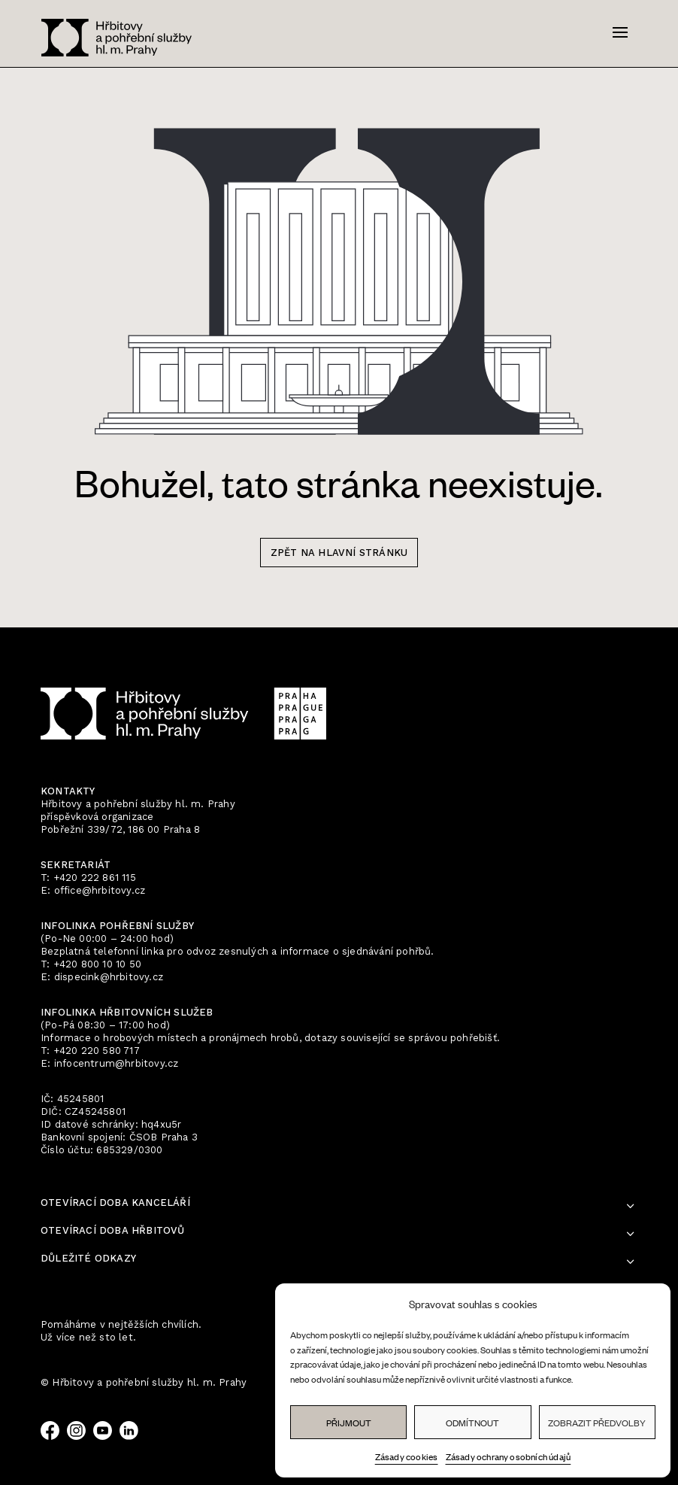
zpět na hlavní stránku (339, 552)
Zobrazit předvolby (597, 1422)
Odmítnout (472, 1422)
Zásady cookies (406, 1456)
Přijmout (348, 1422)
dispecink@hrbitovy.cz (108, 976)
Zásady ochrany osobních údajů (508, 1456)
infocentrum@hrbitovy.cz (116, 1063)
